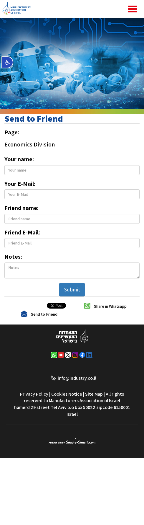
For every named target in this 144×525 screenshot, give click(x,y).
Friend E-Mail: (22, 232)
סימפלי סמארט (72, 441)
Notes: (13, 256)
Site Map (94, 394)
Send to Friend (44, 314)
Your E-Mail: (19, 183)
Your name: (19, 159)
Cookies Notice (66, 394)
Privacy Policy (34, 394)
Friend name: (21, 208)
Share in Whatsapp (110, 306)
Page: (11, 132)
